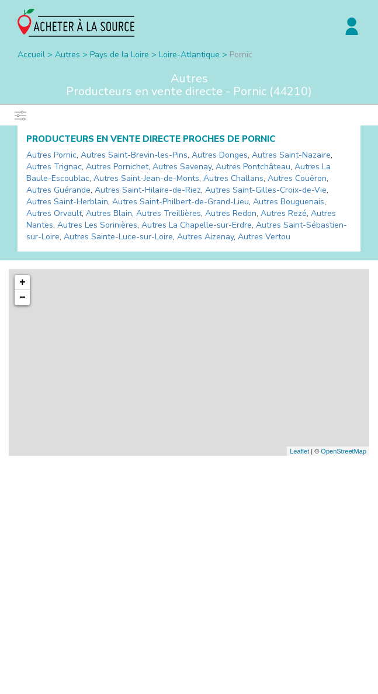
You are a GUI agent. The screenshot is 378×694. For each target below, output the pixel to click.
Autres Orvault (54, 213)
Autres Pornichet (117, 166)
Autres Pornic (51, 155)
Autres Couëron (297, 178)
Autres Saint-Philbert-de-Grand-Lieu (180, 201)
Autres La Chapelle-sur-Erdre (196, 225)
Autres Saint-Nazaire (291, 155)
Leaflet (299, 451)
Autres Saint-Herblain (67, 201)
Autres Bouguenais (288, 201)
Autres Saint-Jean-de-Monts (146, 178)
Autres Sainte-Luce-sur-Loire (118, 236)
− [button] (22, 298)
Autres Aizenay (205, 236)
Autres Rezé (284, 213)
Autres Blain (109, 213)
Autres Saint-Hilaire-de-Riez (148, 190)
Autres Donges (220, 155)
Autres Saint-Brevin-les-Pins (134, 155)
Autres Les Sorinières (97, 225)
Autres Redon (230, 213)
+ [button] (22, 282)
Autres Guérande (58, 190)
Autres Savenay (181, 166)
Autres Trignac (54, 166)
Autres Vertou (264, 236)
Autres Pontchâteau (253, 166)
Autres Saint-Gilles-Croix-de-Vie (266, 190)
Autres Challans (233, 178)
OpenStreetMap (343, 451)
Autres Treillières (168, 213)
